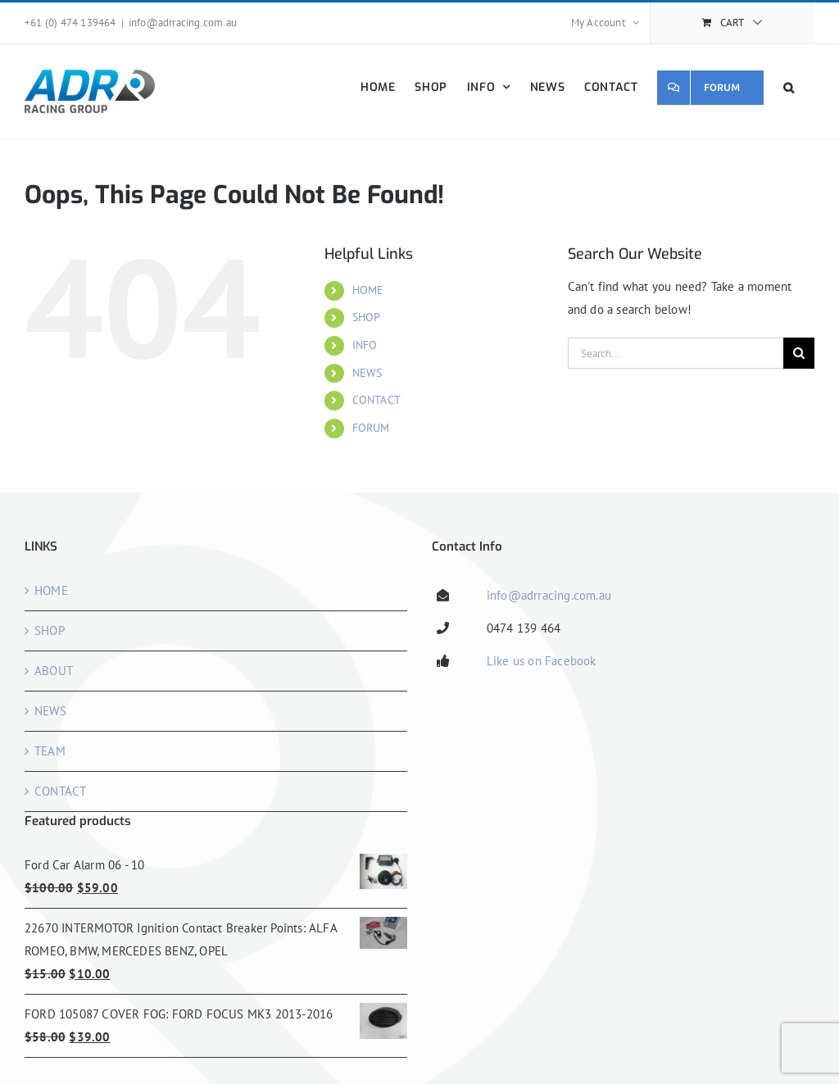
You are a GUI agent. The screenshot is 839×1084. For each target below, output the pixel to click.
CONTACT (376, 399)
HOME (368, 290)
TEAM (50, 751)
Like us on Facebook (541, 661)
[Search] (798, 353)
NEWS (367, 372)
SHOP (366, 317)
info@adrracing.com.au (183, 22)
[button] (789, 87)
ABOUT (53, 670)
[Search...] (675, 353)
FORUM (371, 427)
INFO (365, 345)
